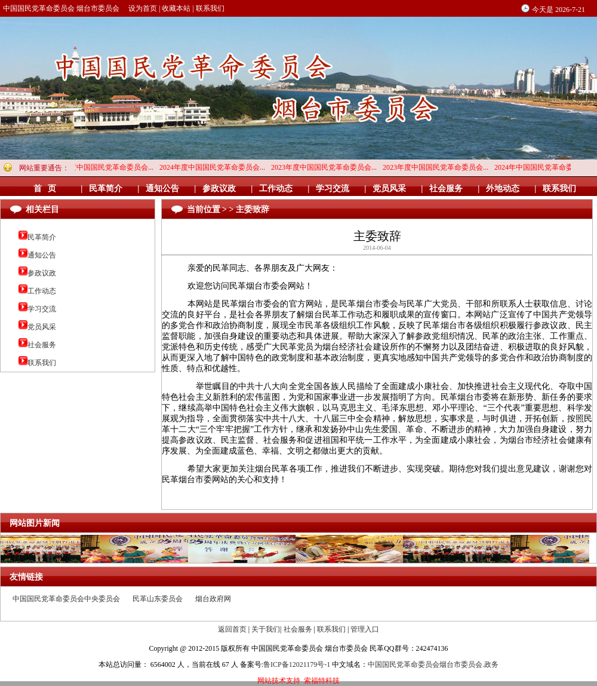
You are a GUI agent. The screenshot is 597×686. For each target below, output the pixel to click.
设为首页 (142, 8)
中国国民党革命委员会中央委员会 (66, 599)
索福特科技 (322, 680)
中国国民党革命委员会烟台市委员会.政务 (433, 664)
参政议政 (41, 273)
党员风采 (41, 327)
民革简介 (41, 237)
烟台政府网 (213, 599)
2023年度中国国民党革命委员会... (326, 167)
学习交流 (41, 309)
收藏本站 (176, 8)
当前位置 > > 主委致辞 (228, 209)
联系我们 (210, 8)
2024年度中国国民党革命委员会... (103, 167)
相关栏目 (42, 209)
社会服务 (41, 345)
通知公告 (41, 255)
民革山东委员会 (158, 599)
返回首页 (232, 629)
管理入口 (364, 629)
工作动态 (41, 291)
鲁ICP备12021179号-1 (296, 664)
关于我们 (265, 629)
